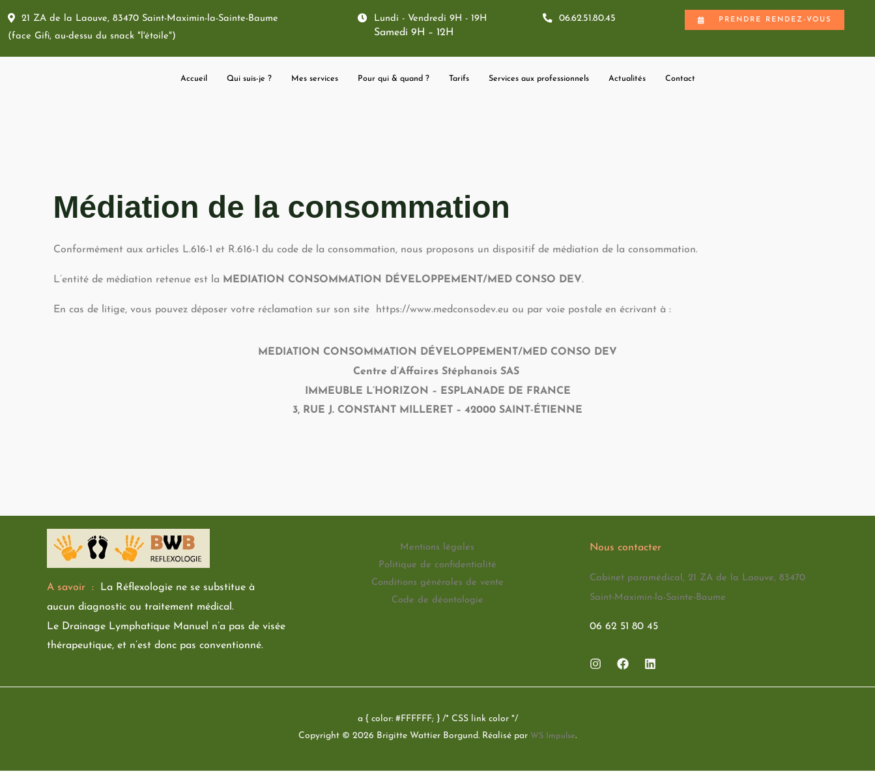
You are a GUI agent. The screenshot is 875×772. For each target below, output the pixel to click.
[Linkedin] (650, 666)
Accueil (159, 80)
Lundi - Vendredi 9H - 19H (427, 19)
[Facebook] (623, 666)
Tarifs (462, 80)
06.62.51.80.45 (583, 19)
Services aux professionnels (555, 80)
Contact (715, 80)
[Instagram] (595, 666)
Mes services (296, 80)
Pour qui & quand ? (387, 80)
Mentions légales (437, 549)
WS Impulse (552, 737)
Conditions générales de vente (437, 588)
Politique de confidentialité (437, 568)
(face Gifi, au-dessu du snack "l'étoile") (96, 38)
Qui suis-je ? (222, 80)
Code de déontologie (437, 607)
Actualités (656, 80)
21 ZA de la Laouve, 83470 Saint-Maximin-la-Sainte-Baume (152, 19)
